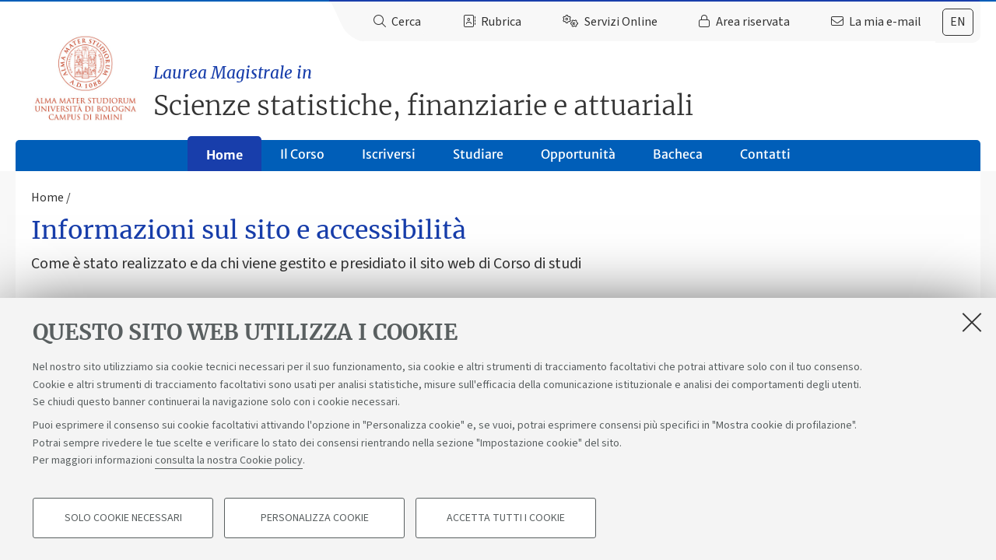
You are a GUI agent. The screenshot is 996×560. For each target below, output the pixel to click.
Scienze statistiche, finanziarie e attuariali (566, 91)
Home (224, 155)
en (958, 21)
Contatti (765, 154)
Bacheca (678, 154)
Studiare (478, 154)
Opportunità (578, 154)
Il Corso (302, 154)
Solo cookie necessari (123, 518)
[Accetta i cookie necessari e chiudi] (971, 322)
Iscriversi (389, 154)
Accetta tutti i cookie (506, 518)
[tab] (957, 22)
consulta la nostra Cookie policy (229, 460)
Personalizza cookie (315, 518)
